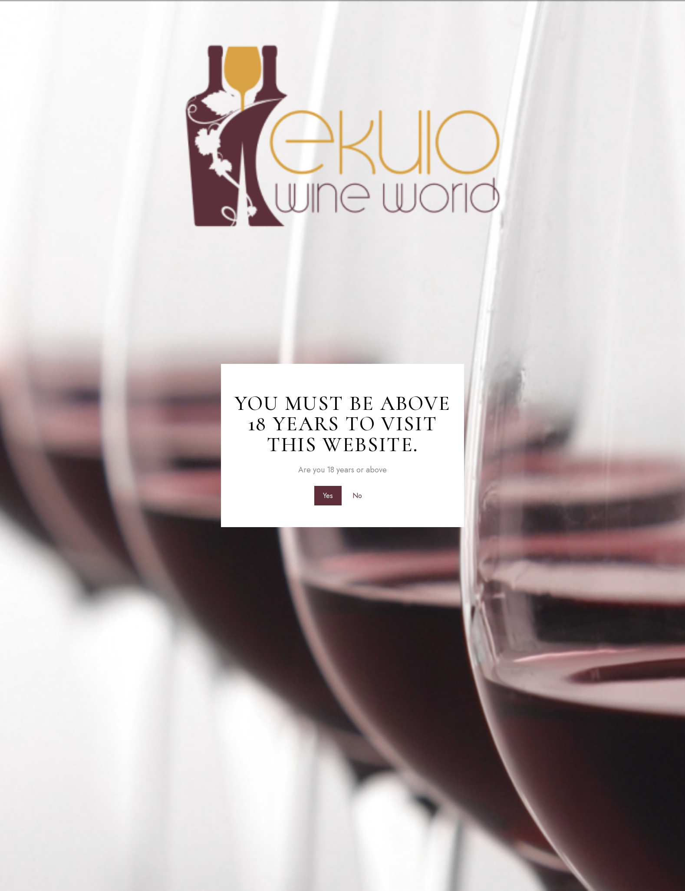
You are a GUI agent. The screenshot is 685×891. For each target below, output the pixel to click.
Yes (327, 495)
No (357, 495)
